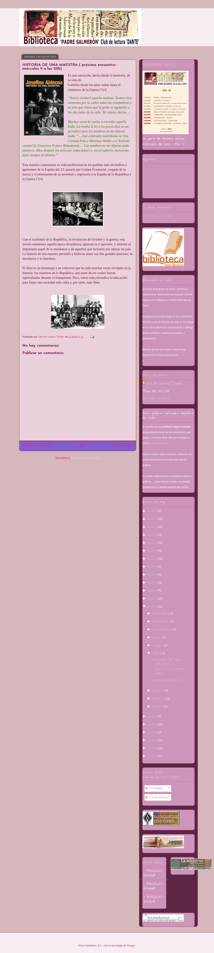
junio (157, 637)
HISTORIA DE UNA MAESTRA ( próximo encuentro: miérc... (168, 666)
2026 (152, 511)
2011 (152, 732)
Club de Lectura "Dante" (164, 384)
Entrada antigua (122, 445)
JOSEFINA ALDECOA (167, 681)
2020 (152, 559)
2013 (152, 716)
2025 (152, 519)
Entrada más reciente (36, 445)
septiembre (162, 629)
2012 (152, 724)
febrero (159, 698)
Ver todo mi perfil (156, 398)
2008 (152, 756)
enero (158, 706)
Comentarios (156, 797)
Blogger (131, 945)
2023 (152, 535)
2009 (152, 748)
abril (156, 653)
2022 (152, 543)
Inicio (81, 445)
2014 (152, 606)
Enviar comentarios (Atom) (85, 458)
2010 (152, 740)
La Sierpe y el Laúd (157, 216)
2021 (152, 551)
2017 (152, 583)
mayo (158, 645)
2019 (152, 567)
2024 (152, 527)
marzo (158, 690)
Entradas (154, 788)
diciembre (161, 613)
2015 (152, 598)
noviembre (161, 621)
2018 (152, 575)
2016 (152, 590)
